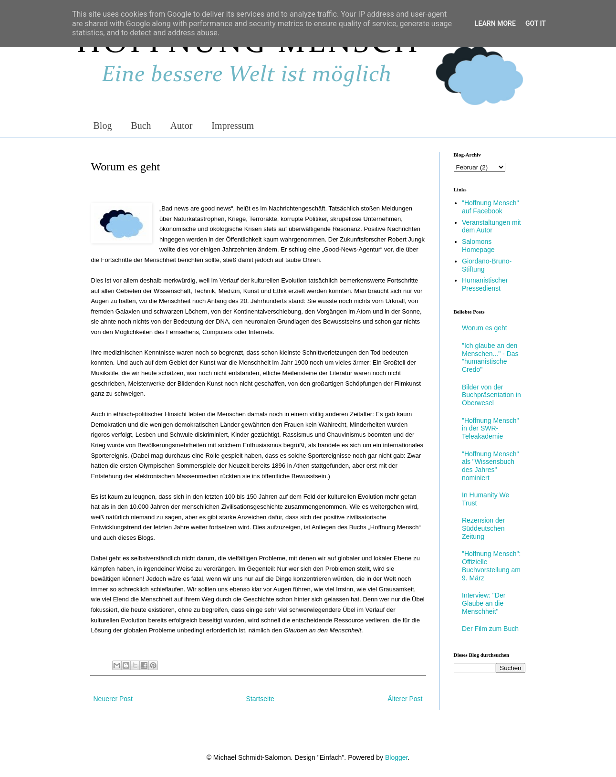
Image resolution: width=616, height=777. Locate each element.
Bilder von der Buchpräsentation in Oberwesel (491, 395)
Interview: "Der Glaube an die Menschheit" (483, 603)
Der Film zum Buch (490, 628)
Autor (181, 125)
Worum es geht (484, 328)
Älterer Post (404, 699)
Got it (535, 23)
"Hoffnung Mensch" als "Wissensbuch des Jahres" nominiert (490, 466)
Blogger (396, 757)
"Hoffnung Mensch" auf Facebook (490, 207)
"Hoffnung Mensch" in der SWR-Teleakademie (490, 429)
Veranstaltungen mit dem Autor (491, 226)
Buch (141, 125)
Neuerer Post (113, 699)
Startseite (260, 699)
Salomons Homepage (478, 245)
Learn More (495, 23)
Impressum (232, 125)
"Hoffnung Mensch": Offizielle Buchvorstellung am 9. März (491, 565)
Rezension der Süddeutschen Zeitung (483, 528)
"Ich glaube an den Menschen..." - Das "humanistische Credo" (490, 357)
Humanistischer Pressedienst (485, 284)
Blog (103, 125)
